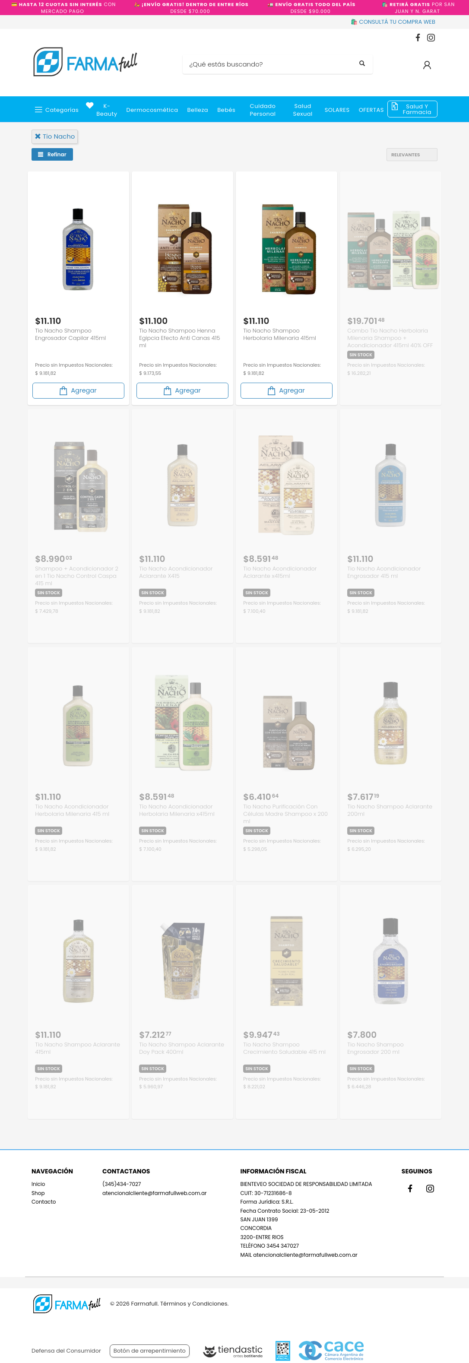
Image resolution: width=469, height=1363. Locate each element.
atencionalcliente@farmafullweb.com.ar (154, 1189)
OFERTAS (371, 110)
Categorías (62, 110)
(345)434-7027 (121, 1181)
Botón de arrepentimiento (150, 1351)
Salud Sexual (303, 110)
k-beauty (106, 110)
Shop (38, 1189)
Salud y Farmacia (417, 109)
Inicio (38, 1181)
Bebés (226, 110)
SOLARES (337, 110)
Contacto (44, 1198)
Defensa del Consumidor (66, 1351)
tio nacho (55, 136)
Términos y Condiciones (193, 1304)
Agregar (77, 389)
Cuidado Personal (263, 110)
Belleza (197, 110)
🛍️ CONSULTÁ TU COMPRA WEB (393, 22)
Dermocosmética (152, 110)
